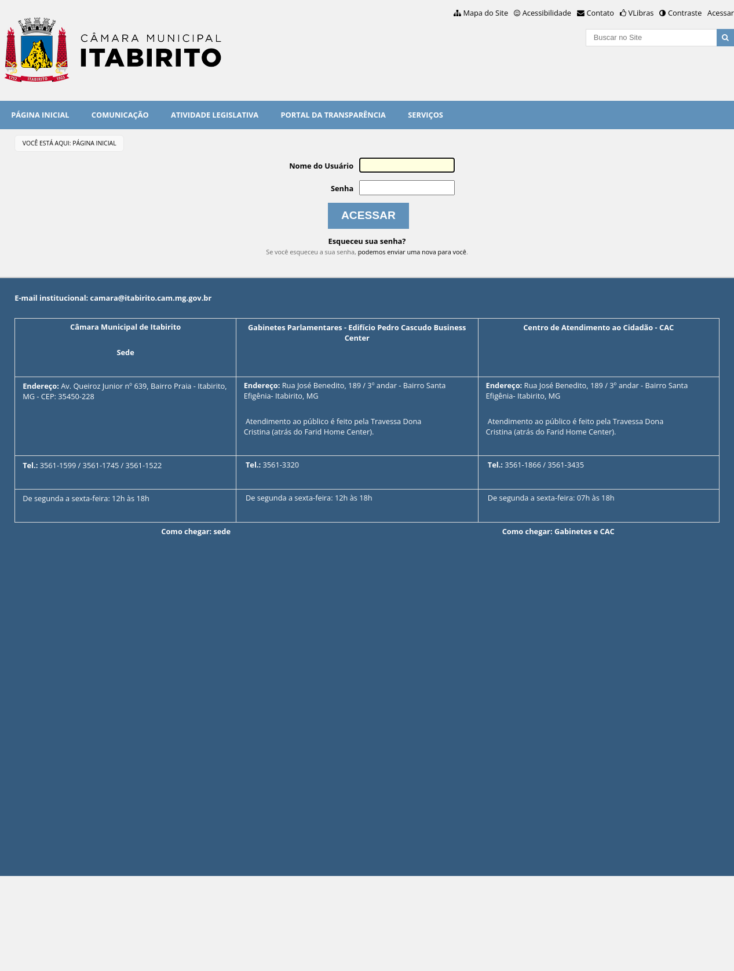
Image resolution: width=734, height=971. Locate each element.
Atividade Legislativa (214, 114)
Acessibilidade (547, 13)
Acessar (720, 13)
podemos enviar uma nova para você (412, 251)
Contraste (685, 13)
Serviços (425, 114)
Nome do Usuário (321, 165)
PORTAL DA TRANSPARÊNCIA (333, 114)
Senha (342, 188)
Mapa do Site (485, 13)
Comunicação (120, 114)
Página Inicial (40, 114)
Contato (601, 13)
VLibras (641, 13)
